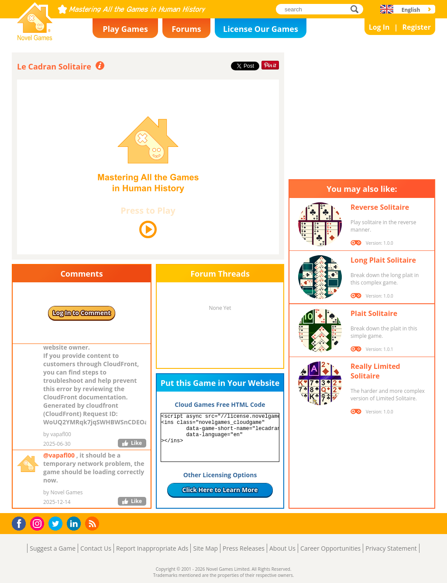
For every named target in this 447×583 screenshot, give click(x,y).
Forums (186, 29)
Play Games (125, 29)
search (357, 9)
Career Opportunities (330, 548)
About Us (282, 548)
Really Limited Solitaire (375, 371)
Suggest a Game (53, 548)
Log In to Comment (82, 313)
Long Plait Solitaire (383, 260)
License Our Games (260, 29)
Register (416, 27)
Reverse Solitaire (380, 207)
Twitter (57, 524)
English (411, 10)
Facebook (21, 522)
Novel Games (33, 37)
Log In (379, 27)
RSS (93, 523)
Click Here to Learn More (220, 490)
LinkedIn (75, 523)
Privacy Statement (391, 548)
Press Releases (244, 548)
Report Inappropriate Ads (152, 548)
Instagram (38, 523)
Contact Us (95, 548)
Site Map (205, 548)
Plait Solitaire (374, 313)
